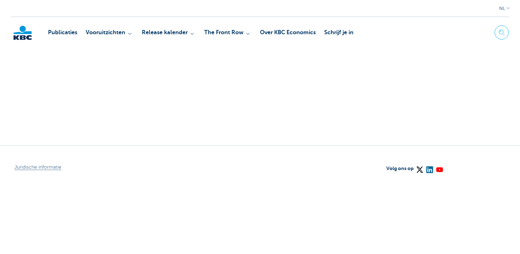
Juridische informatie (37, 167)
